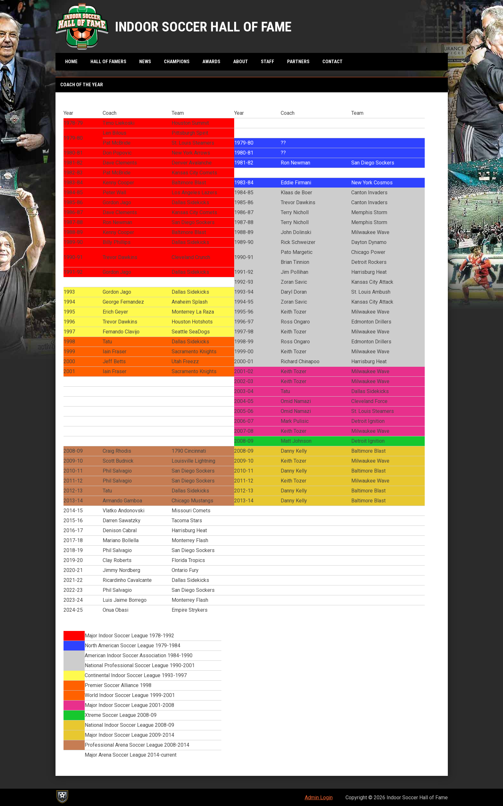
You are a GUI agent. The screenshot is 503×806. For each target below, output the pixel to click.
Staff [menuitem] (267, 61)
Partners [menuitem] (298, 61)
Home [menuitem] (71, 61)
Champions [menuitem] (177, 61)
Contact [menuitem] (332, 61)
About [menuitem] (240, 61)
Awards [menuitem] (211, 61)
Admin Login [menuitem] (319, 797)
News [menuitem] (145, 61)
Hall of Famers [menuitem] (108, 61)
